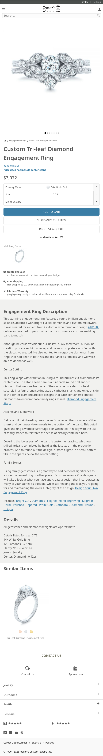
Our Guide (51, 695)
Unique (8, 509)
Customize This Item (51, 220)
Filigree (52, 501)
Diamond (77, 505)
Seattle (51, 704)
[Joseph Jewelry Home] (5, 141)
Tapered (31, 505)
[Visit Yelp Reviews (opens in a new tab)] (76, 723)
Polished (18, 505)
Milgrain (87, 501)
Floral (7, 505)
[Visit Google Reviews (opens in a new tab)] (27, 723)
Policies (49, 742)
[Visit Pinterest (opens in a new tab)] (22, 732)
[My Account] (99, 9)
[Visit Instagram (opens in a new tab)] (5, 732)
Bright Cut (22, 501)
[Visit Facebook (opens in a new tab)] (11, 732)
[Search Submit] (98, 15)
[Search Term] (51, 15)
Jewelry (51, 685)
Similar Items (18, 568)
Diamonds (38, 501)
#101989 (93, 327)
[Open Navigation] (3, 9)
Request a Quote (51, 229)
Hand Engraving (69, 501)
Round (89, 505)
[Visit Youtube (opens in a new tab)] (17, 732)
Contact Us (51, 655)
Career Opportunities (15, 742)
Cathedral (62, 505)
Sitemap (36, 742)
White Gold (46, 505)
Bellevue (51, 714)
